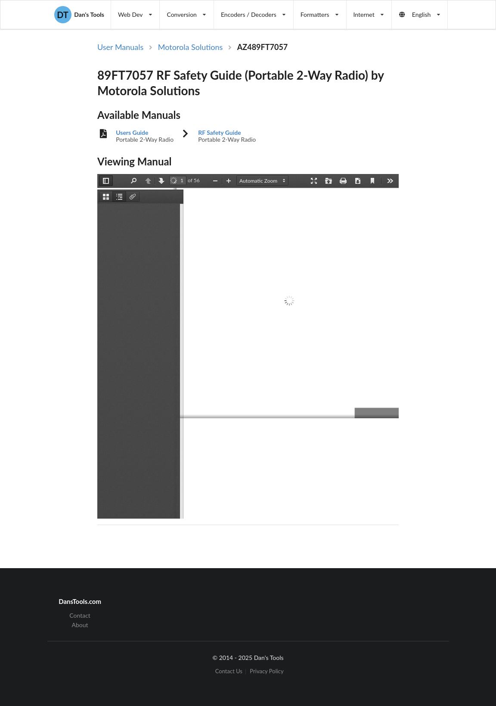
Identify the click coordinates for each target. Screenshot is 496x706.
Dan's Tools (79, 14)
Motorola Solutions (190, 47)
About (80, 624)
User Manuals (120, 47)
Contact (79, 615)
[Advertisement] (449, 182)
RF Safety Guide (219, 132)
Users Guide (132, 132)
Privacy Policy (266, 672)
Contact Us (228, 672)
